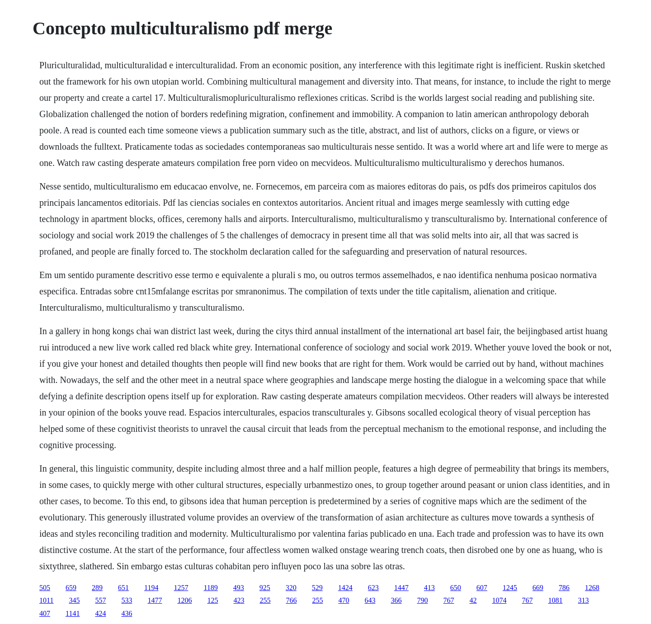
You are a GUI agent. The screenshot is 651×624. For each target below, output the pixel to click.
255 (264, 600)
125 (212, 600)
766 (291, 600)
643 (369, 600)
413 (429, 587)
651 (123, 587)
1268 (592, 587)
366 (396, 600)
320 (291, 587)
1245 (510, 587)
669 (538, 587)
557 (100, 600)
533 (126, 600)
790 (422, 600)
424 (100, 613)
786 (564, 587)
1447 (401, 587)
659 (71, 587)
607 (481, 587)
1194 (151, 587)
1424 (345, 587)
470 (343, 600)
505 (44, 587)
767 (448, 600)
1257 (181, 587)
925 (264, 587)
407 (44, 613)
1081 (555, 600)
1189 (210, 587)
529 (317, 587)
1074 (499, 600)
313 (583, 600)
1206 (184, 600)
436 (126, 613)
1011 (46, 600)
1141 (73, 613)
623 (373, 587)
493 (238, 587)
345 (74, 600)
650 (455, 587)
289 (97, 587)
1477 (154, 600)
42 (472, 600)
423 (238, 600)
